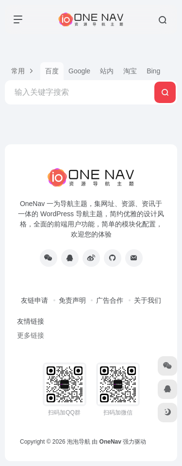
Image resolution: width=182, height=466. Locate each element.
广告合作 (109, 300)
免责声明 (72, 300)
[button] (22, 71)
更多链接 (30, 335)
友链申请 (34, 300)
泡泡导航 (78, 441)
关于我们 (147, 300)
